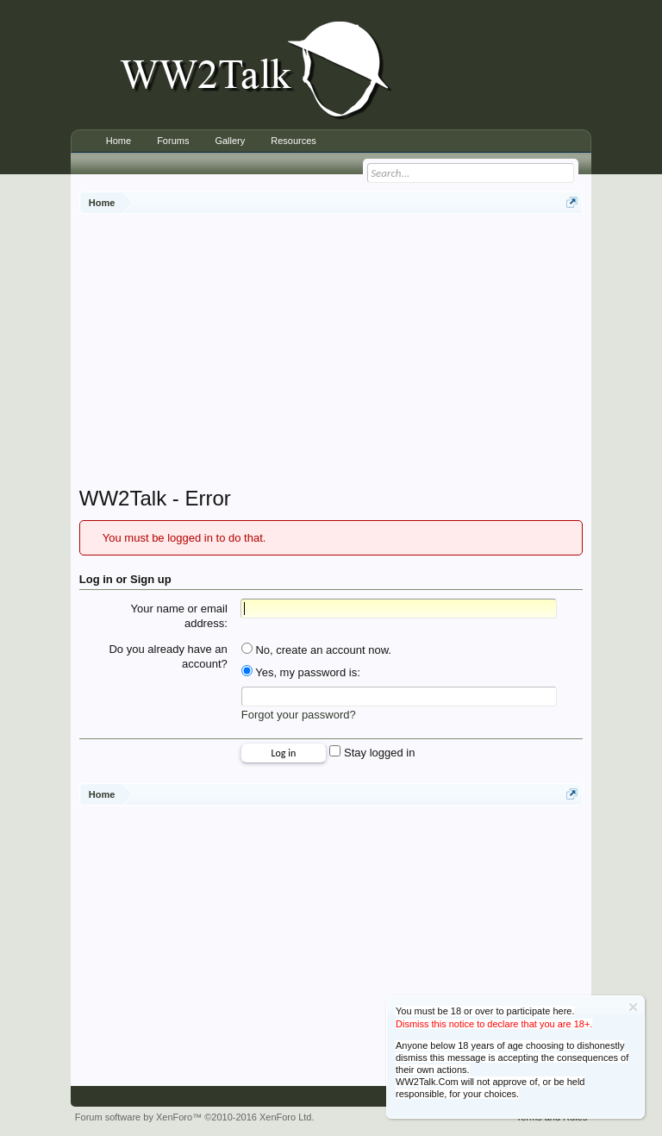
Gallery (230, 140)
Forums (173, 140)
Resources (293, 140)
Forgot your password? (298, 714)
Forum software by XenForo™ (195, 1117)
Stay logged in (372, 752)
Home (118, 140)
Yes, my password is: (300, 672)
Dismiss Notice (633, 1007)
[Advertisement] (370, 352)
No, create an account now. (316, 649)
